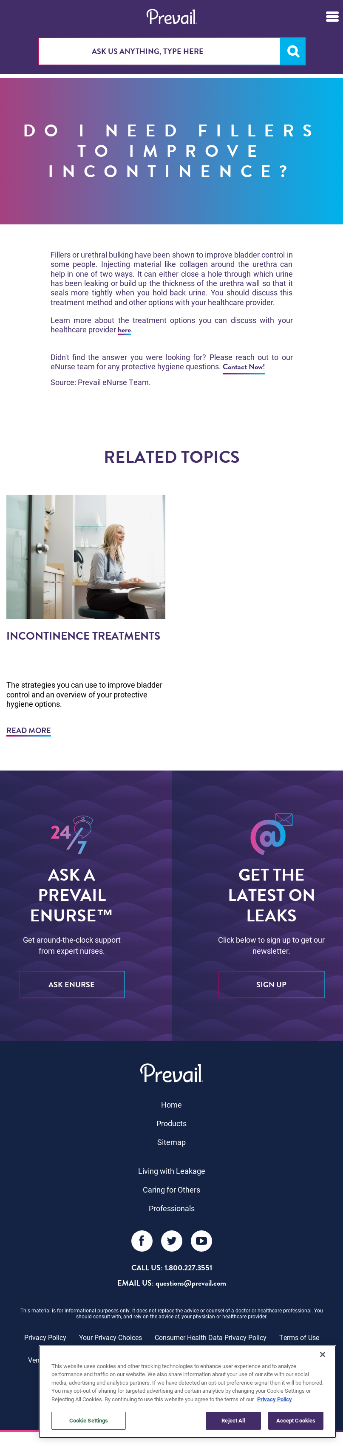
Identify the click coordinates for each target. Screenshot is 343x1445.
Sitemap (171, 1142)
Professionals (172, 1208)
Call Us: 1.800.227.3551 (171, 1267)
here (124, 329)
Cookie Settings (88, 1420)
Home (171, 1104)
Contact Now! (244, 366)
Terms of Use (299, 1337)
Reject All (233, 1420)
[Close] (322, 1354)
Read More (28, 730)
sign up (271, 984)
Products (171, 1123)
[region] (187, 1391)
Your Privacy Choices (110, 1337)
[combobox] (172, 51)
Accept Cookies (296, 1420)
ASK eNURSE (71, 984)
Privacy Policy (45, 1337)
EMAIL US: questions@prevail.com (171, 1283)
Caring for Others (171, 1189)
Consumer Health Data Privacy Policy (210, 1337)
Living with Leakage (171, 1171)
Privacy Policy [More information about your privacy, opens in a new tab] (274, 1399)
